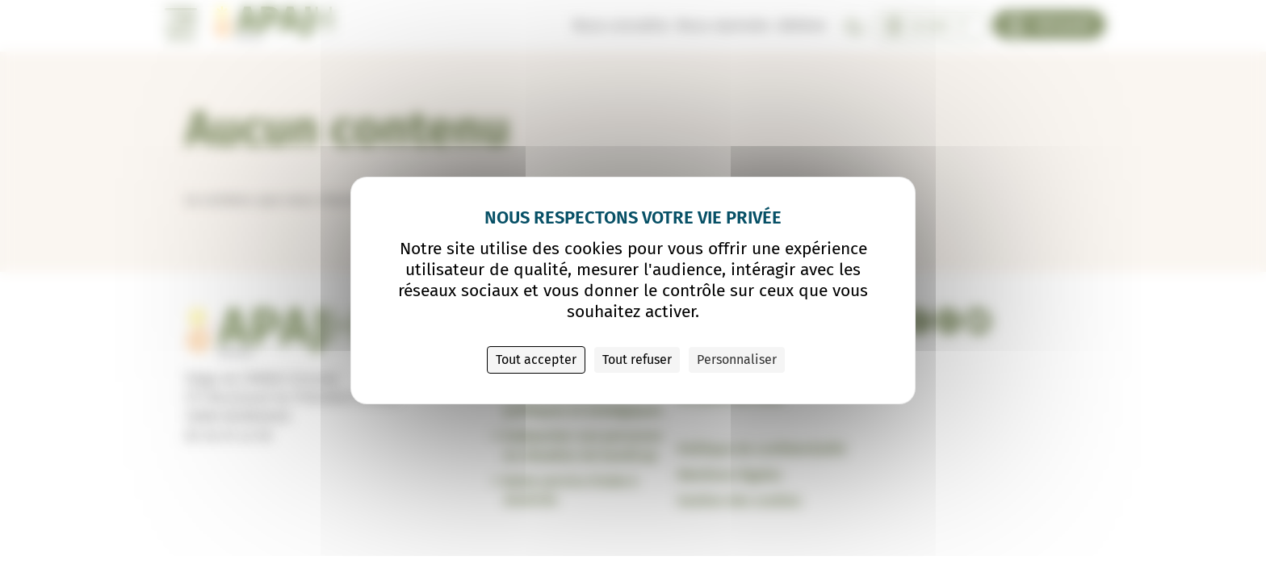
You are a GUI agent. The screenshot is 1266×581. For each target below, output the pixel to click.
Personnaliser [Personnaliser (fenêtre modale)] (737, 359)
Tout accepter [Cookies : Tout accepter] (536, 359)
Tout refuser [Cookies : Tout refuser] (637, 359)
